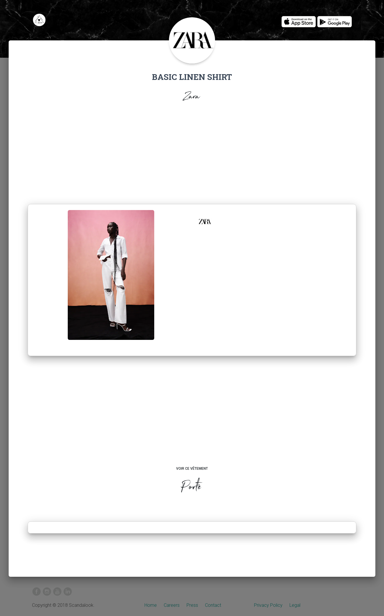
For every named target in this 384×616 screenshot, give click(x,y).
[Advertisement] (192, 154)
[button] (204, 221)
